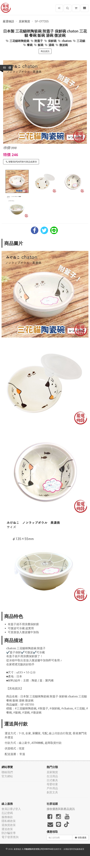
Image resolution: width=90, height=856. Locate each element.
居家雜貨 (24, 21)
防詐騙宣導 (9, 833)
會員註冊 (7, 809)
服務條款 (7, 817)
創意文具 (52, 792)
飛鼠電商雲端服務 (72, 849)
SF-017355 (42, 21)
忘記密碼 (7, 813)
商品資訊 (45, 51)
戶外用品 (52, 788)
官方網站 (7, 776)
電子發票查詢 (10, 837)
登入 (18, 809)
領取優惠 (80, 837)
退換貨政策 (9, 825)
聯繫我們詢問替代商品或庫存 (21, 161)
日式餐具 (52, 780)
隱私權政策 (9, 821)
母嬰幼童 (52, 784)
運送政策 (7, 829)
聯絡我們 (7, 772)
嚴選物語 (8, 21)
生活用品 (52, 776)
